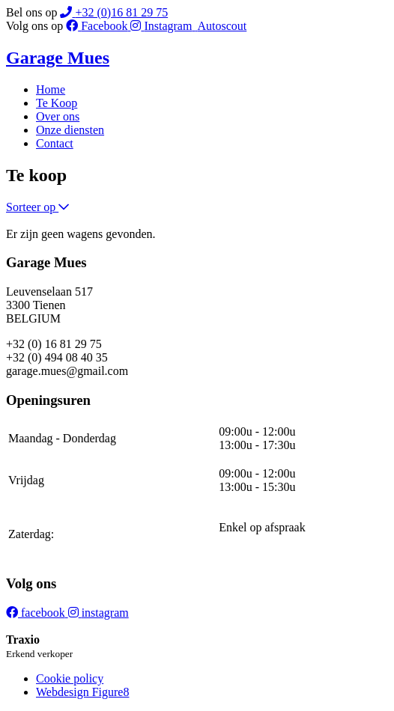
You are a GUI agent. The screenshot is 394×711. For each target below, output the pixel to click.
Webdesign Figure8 (82, 692)
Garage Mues (57, 57)
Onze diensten (70, 129)
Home (50, 89)
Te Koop (56, 103)
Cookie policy (69, 678)
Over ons (57, 116)
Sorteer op (37, 207)
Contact (54, 143)
